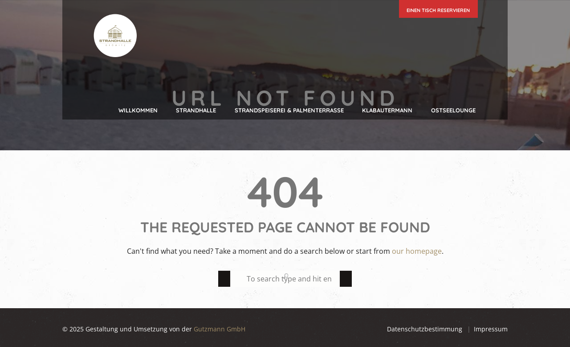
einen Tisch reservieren (438, 10)
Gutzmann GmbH (219, 329)
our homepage (417, 251)
